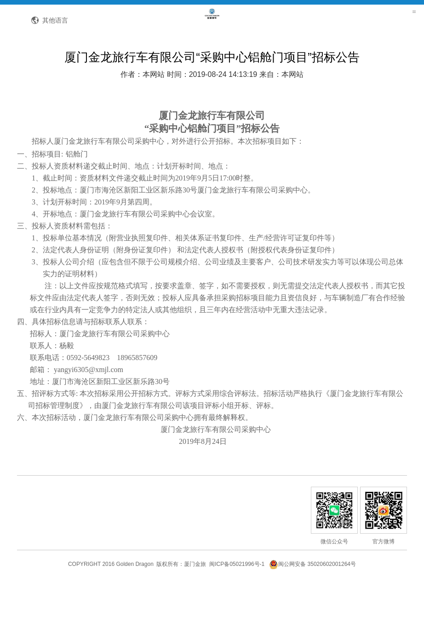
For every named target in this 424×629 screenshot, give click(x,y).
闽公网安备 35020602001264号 (312, 608)
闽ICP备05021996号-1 (236, 608)
